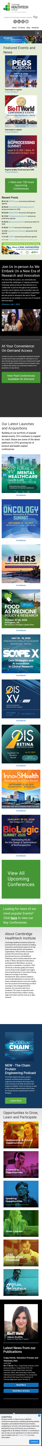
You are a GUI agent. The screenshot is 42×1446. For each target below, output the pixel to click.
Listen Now (15, 1100)
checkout (35, 28)
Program (8, 92)
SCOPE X (11, 237)
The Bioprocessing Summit (17, 216)
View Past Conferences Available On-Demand (21, 377)
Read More (21, 1385)
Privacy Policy (23, 1435)
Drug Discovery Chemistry (16, 231)
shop (28, 28)
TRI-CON (11, 227)
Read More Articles (21, 1391)
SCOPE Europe (13, 201)
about (14, 28)
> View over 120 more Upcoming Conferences (21, 185)
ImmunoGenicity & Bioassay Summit (21, 207)
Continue (34, 1442)
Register (15, 92)
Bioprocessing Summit (16, 222)
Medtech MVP (13, 213)
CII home (21, 28)
